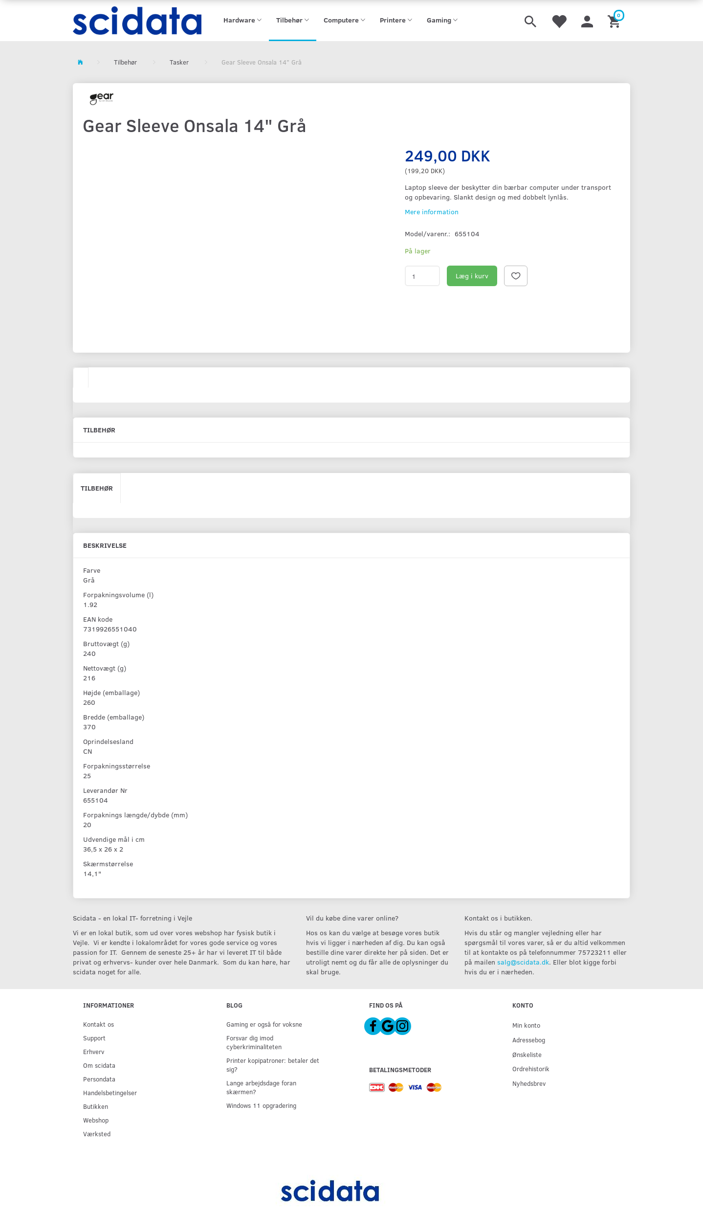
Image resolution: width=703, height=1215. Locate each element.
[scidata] (137, 20)
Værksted (96, 1133)
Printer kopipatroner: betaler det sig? (272, 1064)
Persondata (99, 1079)
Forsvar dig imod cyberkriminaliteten (254, 1042)
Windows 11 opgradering (261, 1105)
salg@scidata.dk (523, 962)
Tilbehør (97, 488)
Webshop (96, 1120)
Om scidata (99, 1065)
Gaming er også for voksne (264, 1024)
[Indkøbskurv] (615, 20)
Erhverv (93, 1051)
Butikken (95, 1106)
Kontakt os (98, 1024)
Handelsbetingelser (110, 1092)
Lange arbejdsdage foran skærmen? (261, 1087)
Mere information (432, 211)
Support (94, 1038)
